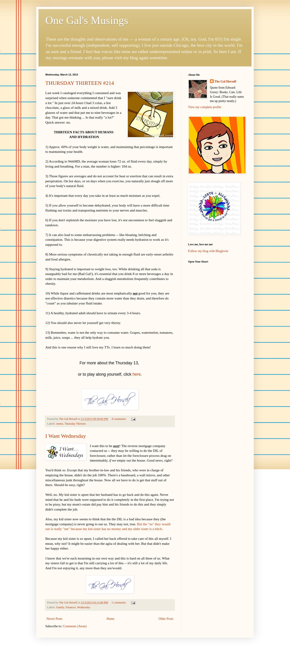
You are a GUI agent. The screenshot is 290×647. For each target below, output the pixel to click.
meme (59, 423)
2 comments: (119, 602)
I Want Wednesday (65, 436)
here (137, 374)
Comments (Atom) (75, 626)
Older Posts (166, 618)
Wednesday (83, 607)
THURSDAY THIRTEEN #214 (79, 83)
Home (110, 618)
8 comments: (119, 419)
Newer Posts (54, 618)
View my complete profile (204, 107)
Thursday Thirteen (75, 423)
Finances (70, 607)
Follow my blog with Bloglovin (208, 251)
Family (60, 607)
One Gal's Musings (86, 20)
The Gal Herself (225, 81)
